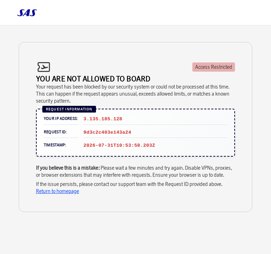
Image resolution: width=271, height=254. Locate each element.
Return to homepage (57, 191)
